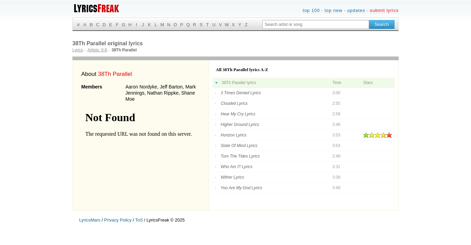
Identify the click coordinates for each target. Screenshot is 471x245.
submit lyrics (384, 10)
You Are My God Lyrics (241, 187)
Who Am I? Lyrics (236, 166)
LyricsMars (89, 220)
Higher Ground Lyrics (240, 124)
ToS (139, 220)
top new (334, 10)
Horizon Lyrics (233, 135)
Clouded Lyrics (234, 103)
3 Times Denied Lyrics (241, 93)
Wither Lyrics (232, 177)
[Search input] (315, 24)
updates (356, 10)
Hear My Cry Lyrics (238, 114)
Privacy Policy (118, 220)
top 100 (311, 10)
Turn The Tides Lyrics (240, 156)
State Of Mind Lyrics (239, 145)
